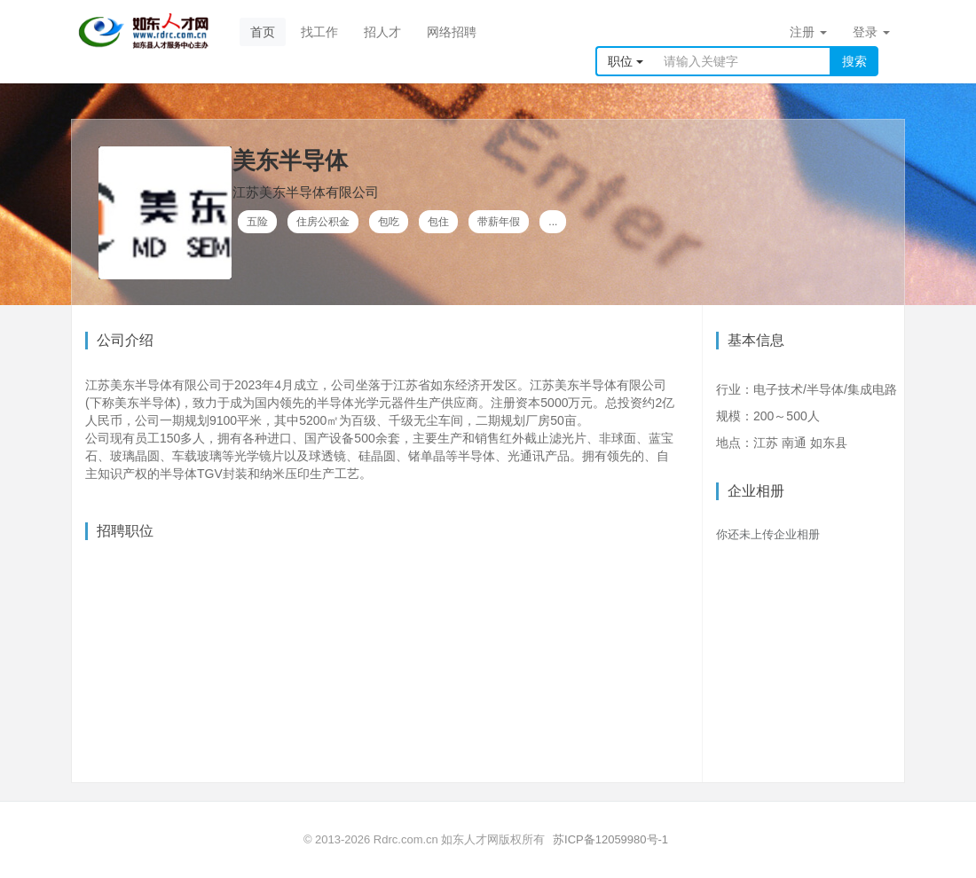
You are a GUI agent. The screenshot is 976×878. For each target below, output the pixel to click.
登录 (871, 32)
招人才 (382, 32)
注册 (808, 32)
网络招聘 (451, 32)
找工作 (319, 32)
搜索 (854, 61)
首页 (262, 32)
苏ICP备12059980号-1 (610, 839)
